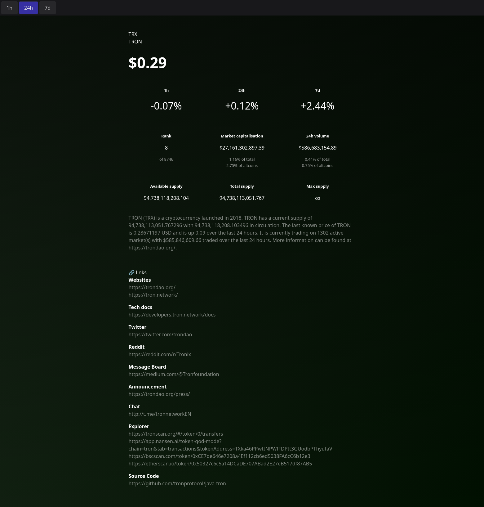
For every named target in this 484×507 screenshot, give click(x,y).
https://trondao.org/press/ (159, 394)
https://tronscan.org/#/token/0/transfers (176, 433)
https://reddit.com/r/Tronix (160, 354)
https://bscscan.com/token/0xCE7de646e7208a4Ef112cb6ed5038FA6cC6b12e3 (219, 456)
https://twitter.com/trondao (160, 334)
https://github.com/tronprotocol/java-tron (177, 483)
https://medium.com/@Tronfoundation (174, 374)
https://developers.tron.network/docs (172, 314)
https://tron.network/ (153, 294)
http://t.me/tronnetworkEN (160, 414)
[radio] (9, 7)
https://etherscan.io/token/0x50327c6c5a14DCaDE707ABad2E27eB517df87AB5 (220, 463)
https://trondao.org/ (152, 287)
